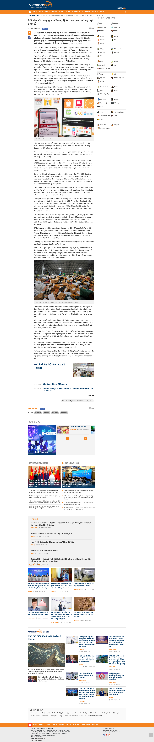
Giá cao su (68, 716)
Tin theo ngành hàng (106, 18)
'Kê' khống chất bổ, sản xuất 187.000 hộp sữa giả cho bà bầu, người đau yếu (78, 503)
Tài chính (33, 564)
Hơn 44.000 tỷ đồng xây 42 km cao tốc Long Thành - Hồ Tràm (52, 542)
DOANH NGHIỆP (86, 12)
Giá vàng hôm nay (35, 713)
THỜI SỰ (35, 12)
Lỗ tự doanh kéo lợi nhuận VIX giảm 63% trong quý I (86, 675)
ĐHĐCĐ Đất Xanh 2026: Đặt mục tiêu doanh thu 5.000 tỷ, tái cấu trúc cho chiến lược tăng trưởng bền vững (38, 586)
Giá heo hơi (78, 713)
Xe (103, 16)
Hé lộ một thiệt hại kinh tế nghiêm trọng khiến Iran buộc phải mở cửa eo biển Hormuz (51, 679)
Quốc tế (33, 553)
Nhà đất (30, 591)
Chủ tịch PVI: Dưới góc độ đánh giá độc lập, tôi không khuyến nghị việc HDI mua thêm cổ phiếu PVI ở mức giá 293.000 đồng (61, 560)
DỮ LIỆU (102, 12)
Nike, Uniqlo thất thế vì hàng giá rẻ (55, 384)
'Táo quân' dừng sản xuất (78, 427)
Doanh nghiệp (77, 589)
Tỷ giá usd (55, 713)
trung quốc (38, 413)
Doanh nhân (84, 16)
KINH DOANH (95, 12)
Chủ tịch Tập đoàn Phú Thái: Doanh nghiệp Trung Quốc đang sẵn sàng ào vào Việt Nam (44, 507)
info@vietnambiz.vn (40, 738)
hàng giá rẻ (64, 413)
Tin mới (35, 519)
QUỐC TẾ (54, 12)
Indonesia (46, 413)
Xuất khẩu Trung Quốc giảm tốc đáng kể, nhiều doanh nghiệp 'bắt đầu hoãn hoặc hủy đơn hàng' (43, 491)
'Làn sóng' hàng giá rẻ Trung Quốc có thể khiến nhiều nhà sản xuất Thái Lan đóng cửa (68, 390)
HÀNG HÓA (47, 12)
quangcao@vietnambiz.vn (113, 731)
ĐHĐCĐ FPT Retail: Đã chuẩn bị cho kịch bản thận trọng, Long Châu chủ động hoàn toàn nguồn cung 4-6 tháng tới (116, 641)
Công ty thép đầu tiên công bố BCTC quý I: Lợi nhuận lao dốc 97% (84, 585)
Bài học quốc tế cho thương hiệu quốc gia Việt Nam (77, 485)
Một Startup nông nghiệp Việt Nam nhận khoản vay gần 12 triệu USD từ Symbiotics (79, 508)
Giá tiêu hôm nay (94, 713)
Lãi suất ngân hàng (106, 713)
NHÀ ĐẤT (68, 12)
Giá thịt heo (54, 716)
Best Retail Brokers (77, 716)
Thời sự (33, 545)
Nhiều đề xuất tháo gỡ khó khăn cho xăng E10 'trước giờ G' (51, 534)
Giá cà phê (85, 713)
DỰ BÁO (41, 12)
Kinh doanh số (72, 16)
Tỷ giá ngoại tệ (46, 713)
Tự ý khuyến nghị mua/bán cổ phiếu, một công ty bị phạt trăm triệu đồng (116, 676)
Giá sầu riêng (45, 716)
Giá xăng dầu (116, 713)
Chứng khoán (34, 528)
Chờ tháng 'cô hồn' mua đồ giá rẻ (50, 366)
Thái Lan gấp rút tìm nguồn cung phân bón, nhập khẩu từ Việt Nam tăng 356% (83, 614)
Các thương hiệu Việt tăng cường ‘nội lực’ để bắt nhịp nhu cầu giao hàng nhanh (78, 491)
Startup (44, 16)
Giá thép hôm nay (35, 716)
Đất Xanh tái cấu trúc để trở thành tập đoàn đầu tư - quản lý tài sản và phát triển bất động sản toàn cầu (61, 586)
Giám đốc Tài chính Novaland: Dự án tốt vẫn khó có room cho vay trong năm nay (117, 692)
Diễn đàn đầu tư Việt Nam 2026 (93, 716)
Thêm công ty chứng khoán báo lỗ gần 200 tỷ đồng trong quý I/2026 (38, 613)
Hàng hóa (33, 536)
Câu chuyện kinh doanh (57, 16)
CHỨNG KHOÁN (76, 12)
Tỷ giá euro (70, 713)
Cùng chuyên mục (71, 463)
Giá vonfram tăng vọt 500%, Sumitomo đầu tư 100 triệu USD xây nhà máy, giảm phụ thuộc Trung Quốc (44, 501)
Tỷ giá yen (62, 713)
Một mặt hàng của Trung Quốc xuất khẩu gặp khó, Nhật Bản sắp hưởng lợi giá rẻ (44, 496)
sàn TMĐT (55, 413)
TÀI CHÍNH (61, 12)
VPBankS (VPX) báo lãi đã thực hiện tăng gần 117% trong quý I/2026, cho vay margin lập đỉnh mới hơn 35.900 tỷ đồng (61, 524)
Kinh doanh (34, 15)
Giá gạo (61, 716)
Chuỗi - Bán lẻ (95, 16)
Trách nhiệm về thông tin (37, 740)
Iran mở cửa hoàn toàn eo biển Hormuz (44, 551)
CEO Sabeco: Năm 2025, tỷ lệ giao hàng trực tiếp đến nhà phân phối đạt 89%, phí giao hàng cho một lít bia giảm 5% (79, 497)
